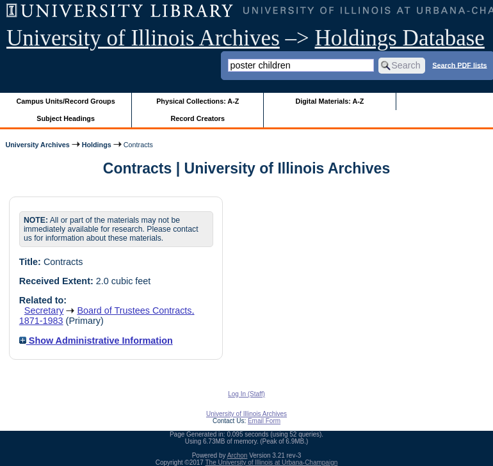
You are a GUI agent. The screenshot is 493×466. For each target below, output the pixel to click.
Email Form (264, 420)
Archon (237, 455)
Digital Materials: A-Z (329, 101)
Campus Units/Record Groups (66, 101)
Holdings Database (400, 38)
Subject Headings (65, 118)
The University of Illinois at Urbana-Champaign (272, 462)
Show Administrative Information (96, 340)
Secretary (44, 310)
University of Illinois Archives (143, 38)
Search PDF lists (459, 64)
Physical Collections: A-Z (197, 101)
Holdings (96, 145)
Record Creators (197, 118)
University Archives (37, 145)
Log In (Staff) (246, 394)
